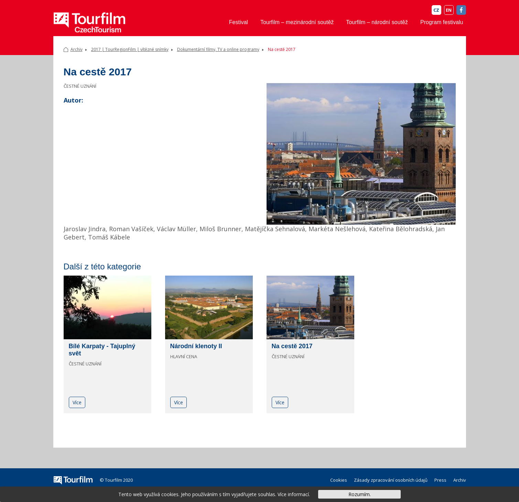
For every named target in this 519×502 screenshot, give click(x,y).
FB (461, 10)
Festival (238, 22)
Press (440, 480)
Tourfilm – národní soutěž (377, 22)
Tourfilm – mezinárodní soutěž (297, 22)
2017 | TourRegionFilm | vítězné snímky (130, 49)
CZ (436, 10)
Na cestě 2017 (292, 346)
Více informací (293, 494)
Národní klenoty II (196, 346)
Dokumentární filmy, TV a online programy (218, 49)
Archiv (77, 49)
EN (449, 10)
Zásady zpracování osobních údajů (391, 480)
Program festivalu (441, 22)
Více (77, 402)
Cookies (338, 480)
